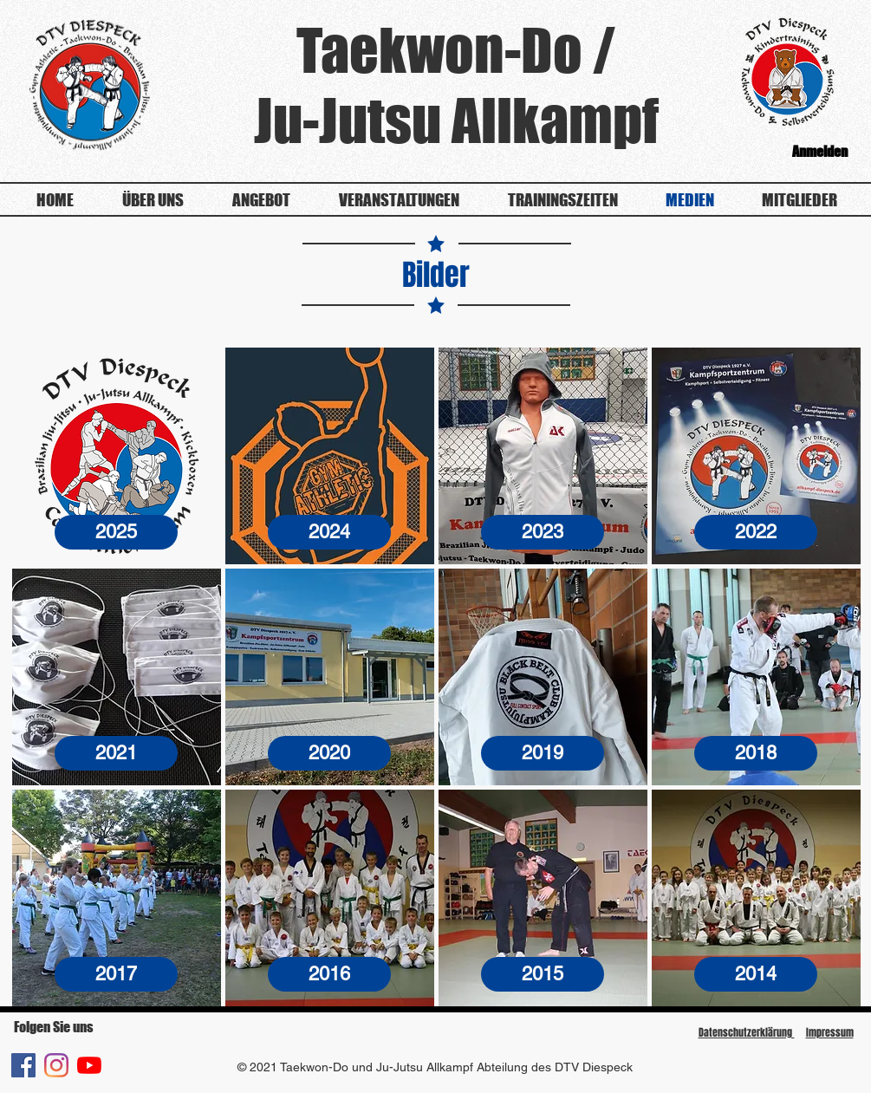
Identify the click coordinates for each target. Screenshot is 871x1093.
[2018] (755, 753)
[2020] (329, 753)
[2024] (329, 532)
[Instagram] (56, 1065)
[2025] (116, 532)
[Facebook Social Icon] (23, 1065)
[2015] (542, 974)
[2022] (755, 532)
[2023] (542, 532)
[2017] (116, 974)
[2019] (542, 753)
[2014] (755, 974)
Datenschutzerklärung (747, 1032)
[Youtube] (89, 1065)
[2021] (116, 753)
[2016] (329, 974)
